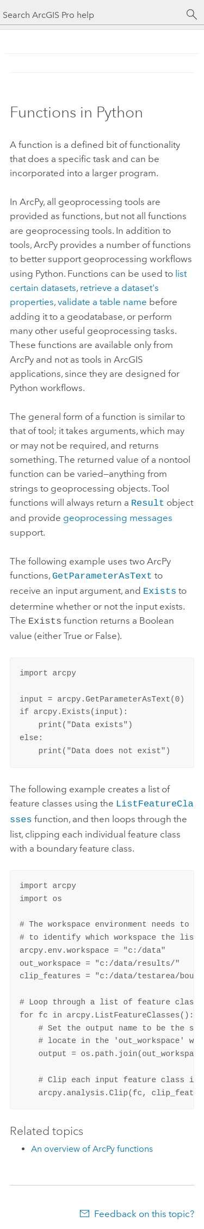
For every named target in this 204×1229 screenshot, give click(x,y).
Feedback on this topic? (144, 1207)
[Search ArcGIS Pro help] (91, 14)
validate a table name (102, 301)
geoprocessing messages (117, 516)
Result (147, 502)
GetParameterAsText (102, 574)
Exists (159, 588)
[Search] (192, 14)
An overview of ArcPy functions (92, 1142)
